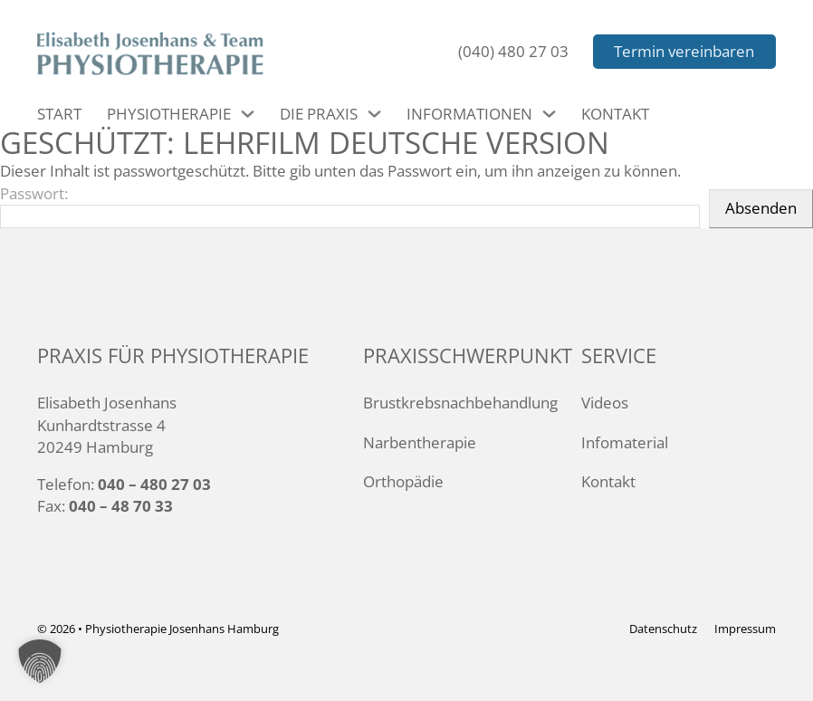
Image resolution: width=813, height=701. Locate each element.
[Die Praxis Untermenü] (374, 113)
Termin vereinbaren (684, 51)
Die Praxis (319, 113)
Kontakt (615, 113)
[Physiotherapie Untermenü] (247, 113)
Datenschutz (663, 628)
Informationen (469, 113)
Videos (604, 402)
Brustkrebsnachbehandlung (460, 402)
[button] (40, 661)
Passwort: (350, 206)
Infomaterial (624, 442)
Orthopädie (403, 481)
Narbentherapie (419, 442)
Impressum (745, 628)
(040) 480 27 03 (513, 51)
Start (59, 113)
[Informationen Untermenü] (549, 113)
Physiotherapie (169, 113)
